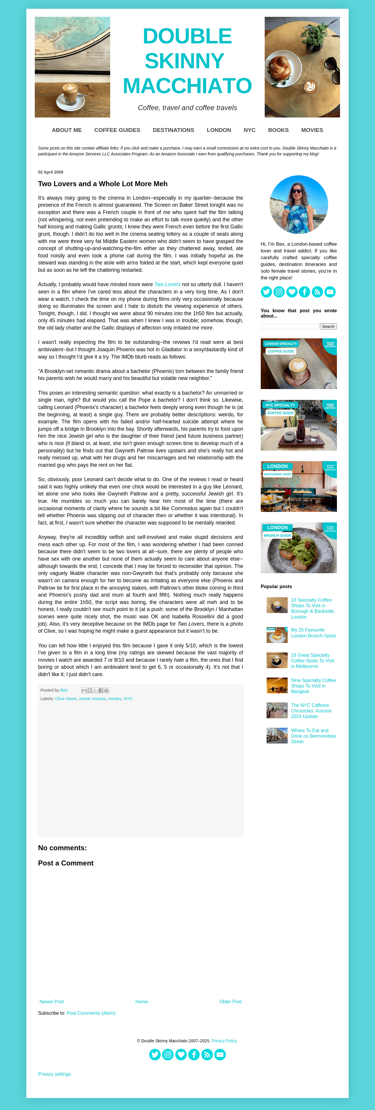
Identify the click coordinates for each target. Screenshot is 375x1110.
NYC (250, 130)
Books (278, 130)
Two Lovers (167, 284)
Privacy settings (54, 1074)
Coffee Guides (117, 130)
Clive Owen (66, 698)
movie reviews (92, 698)
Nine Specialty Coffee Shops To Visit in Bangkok (313, 686)
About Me (67, 130)
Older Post (230, 1001)
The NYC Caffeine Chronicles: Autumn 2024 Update (311, 711)
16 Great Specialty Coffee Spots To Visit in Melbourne (312, 661)
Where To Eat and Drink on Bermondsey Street (313, 736)
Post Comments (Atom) (91, 1013)
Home (141, 1001)
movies (115, 698)
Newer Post (52, 1001)
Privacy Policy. (225, 1040)
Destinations (173, 130)
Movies (312, 130)
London (219, 130)
